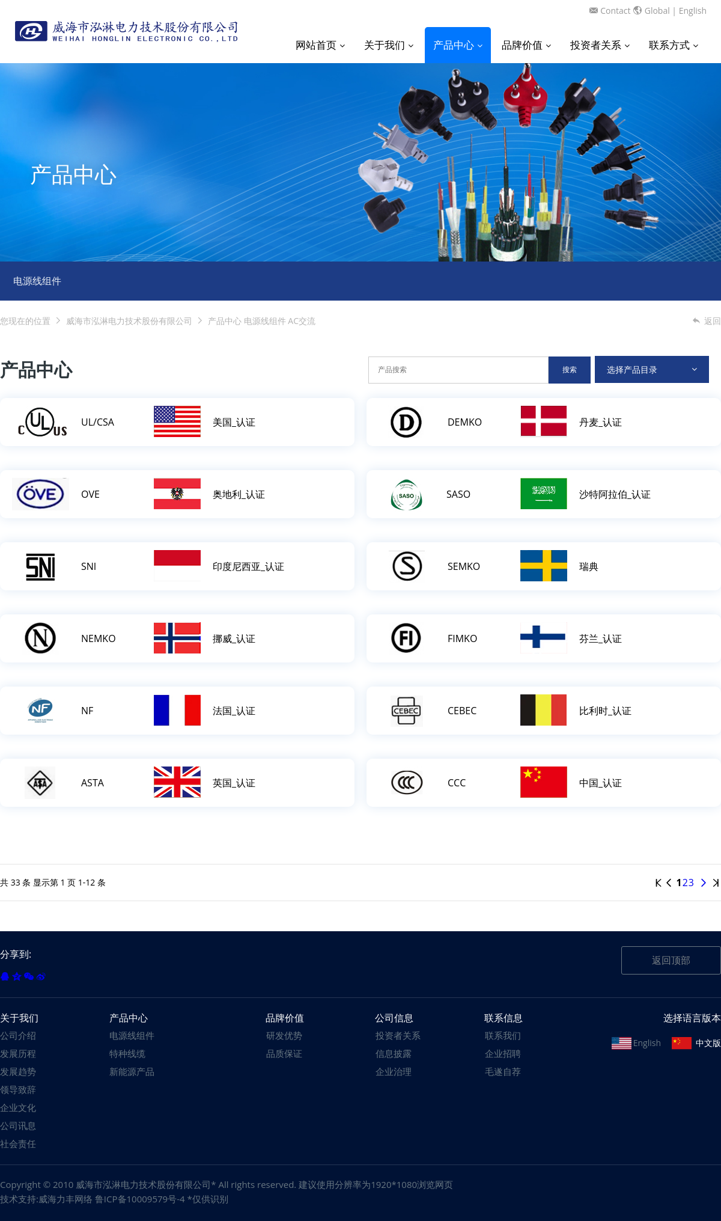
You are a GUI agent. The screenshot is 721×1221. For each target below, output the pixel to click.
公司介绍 (18, 1035)
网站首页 (320, 45)
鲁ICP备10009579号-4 (140, 1199)
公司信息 (394, 1017)
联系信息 (503, 1017)
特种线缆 (127, 1053)
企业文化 (18, 1107)
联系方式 (673, 45)
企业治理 (394, 1071)
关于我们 (388, 45)
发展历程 (18, 1053)
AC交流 (301, 320)
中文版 (708, 1042)
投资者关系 (600, 45)
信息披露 (394, 1053)
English (693, 10)
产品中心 (457, 45)
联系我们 (503, 1035)
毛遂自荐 (503, 1071)
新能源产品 (131, 1071)
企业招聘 (503, 1053)
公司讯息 (18, 1125)
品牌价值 (526, 45)
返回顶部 (671, 960)
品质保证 (284, 1053)
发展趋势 (18, 1071)
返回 (706, 320)
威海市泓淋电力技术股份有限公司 (129, 320)
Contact (615, 10)
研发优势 (284, 1035)
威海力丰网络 (65, 1199)
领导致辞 (18, 1089)
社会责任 (18, 1143)
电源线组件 (37, 280)
